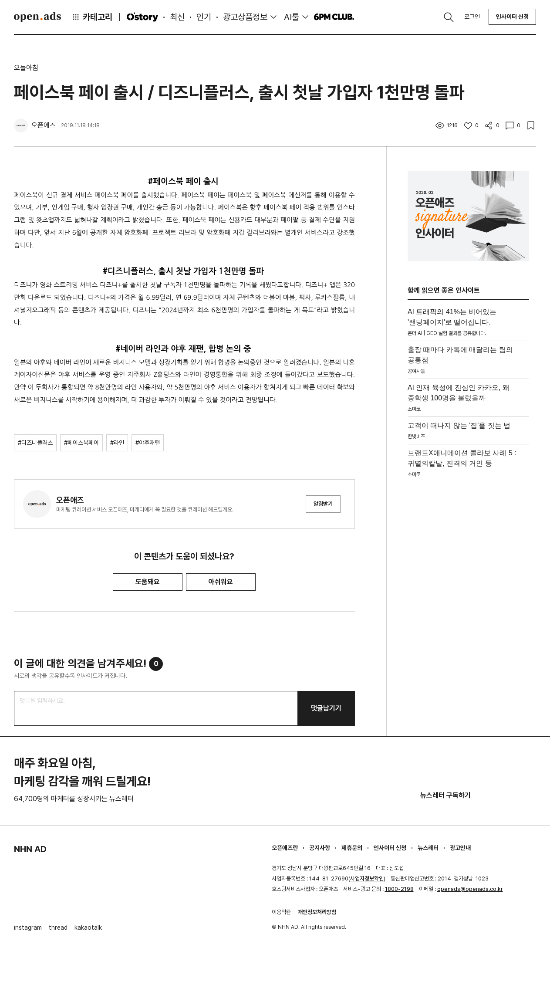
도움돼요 (147, 582)
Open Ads (37, 17)
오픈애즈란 (285, 847)
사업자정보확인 (367, 878)
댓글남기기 (326, 708)
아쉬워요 (221, 582)
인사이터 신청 (512, 16)
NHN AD (30, 849)
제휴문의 (351, 847)
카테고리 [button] (91, 17)
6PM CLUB (334, 17)
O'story (142, 17)
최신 (177, 17)
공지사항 (319, 847)
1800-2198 (399, 889)
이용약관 (281, 912)
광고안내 (460, 847)
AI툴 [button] (291, 17)
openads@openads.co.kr (470, 889)
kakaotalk (88, 927)
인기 (203, 17)
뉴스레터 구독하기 (457, 795)
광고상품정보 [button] (245, 17)
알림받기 (323, 504)
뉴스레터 (428, 847)
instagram (28, 927)
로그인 (472, 16)
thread (58, 927)
